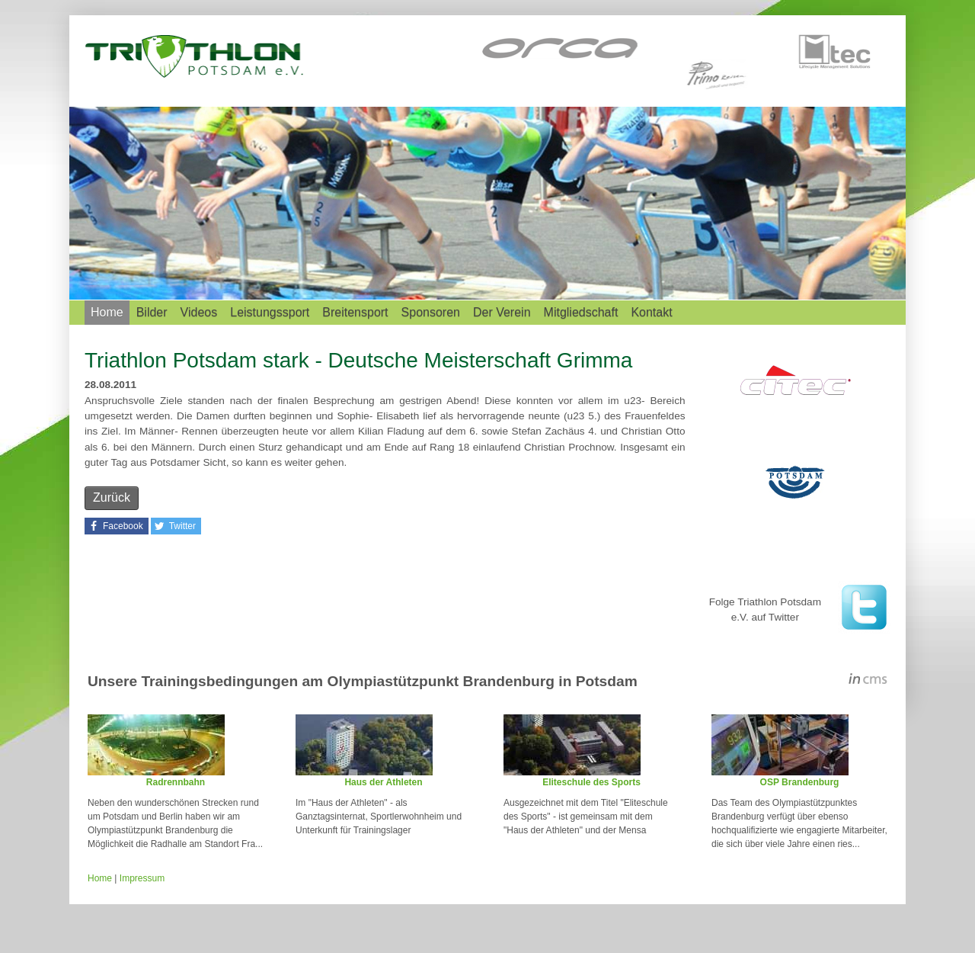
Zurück (111, 497)
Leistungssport (269, 312)
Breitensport (355, 312)
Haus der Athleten (383, 782)
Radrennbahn (175, 782)
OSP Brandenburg (799, 782)
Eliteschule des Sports (591, 782)
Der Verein (502, 312)
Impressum (142, 878)
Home (107, 312)
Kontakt (651, 312)
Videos (199, 312)
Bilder (152, 312)
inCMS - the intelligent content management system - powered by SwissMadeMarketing (868, 680)
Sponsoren (430, 312)
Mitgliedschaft (581, 312)
